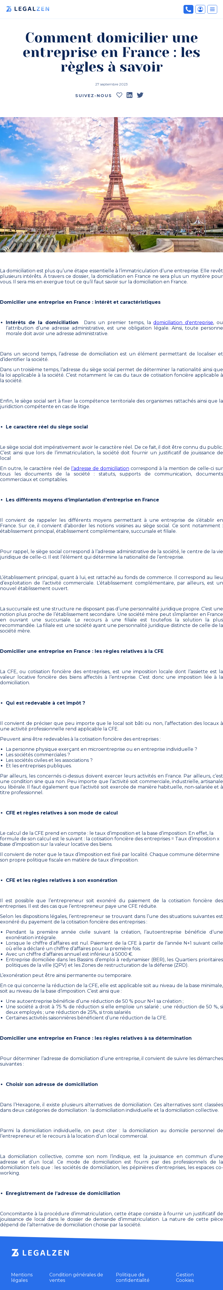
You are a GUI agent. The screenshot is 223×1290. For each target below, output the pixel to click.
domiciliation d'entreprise (183, 322)
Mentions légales (22, 1277)
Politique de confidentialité (133, 1277)
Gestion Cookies (185, 1277)
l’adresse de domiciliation (100, 468)
